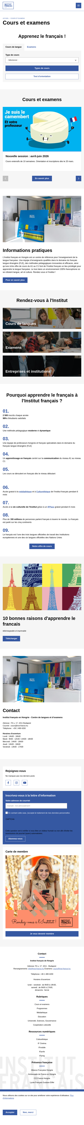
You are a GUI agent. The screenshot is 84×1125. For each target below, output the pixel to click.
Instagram (16, 782)
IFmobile (41, 1047)
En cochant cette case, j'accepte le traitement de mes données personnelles (39, 813)
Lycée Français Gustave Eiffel (42, 1082)
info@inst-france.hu (36, 969)
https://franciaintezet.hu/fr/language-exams (42, 342)
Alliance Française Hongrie (42, 1070)
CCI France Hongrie (42, 1078)
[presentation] (22, 825)
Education (42, 1017)
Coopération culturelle (42, 1025)
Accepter (10, 1112)
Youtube (24, 782)
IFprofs (42, 1052)
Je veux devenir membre (42, 934)
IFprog (42, 1056)
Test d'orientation (42, 76)
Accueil (6, 18)
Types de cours (42, 68)
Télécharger (11, 638)
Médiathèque (42, 1013)
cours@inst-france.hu (62, 969)
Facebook (8, 782)
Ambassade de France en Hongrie (42, 1074)
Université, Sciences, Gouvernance (42, 1021)
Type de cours (12, 55)
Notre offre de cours (42, 546)
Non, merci (28, 1112)
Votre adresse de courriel (17, 801)
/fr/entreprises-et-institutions (42, 366)
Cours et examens (42, 1004)
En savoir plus (42, 178)
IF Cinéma (42, 1043)
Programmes (42, 1008)
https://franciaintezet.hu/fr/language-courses (42, 318)
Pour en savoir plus (15, 280)
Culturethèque (42, 1039)
